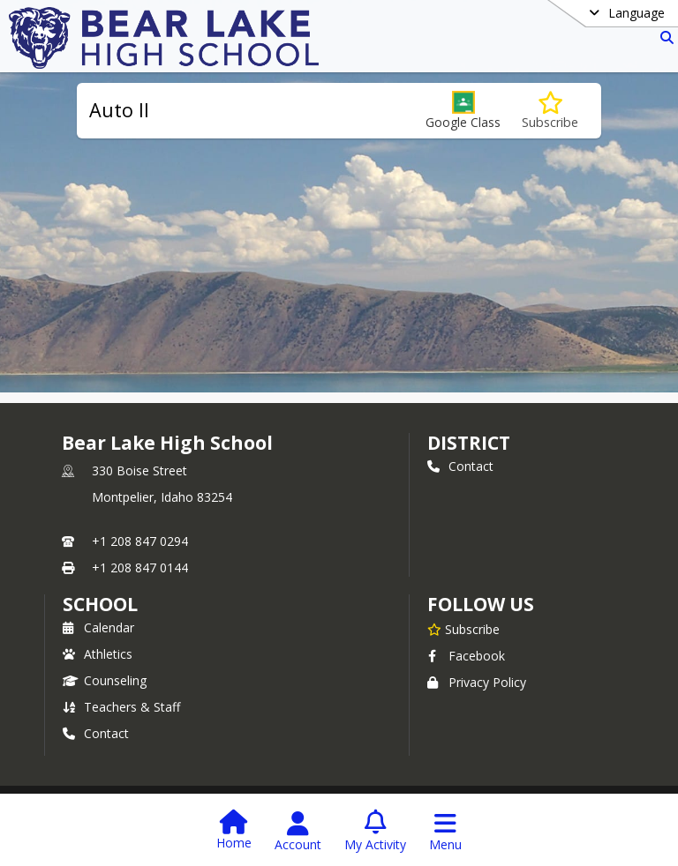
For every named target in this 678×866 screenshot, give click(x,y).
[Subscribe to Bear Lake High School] (463, 628)
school (100, 604)
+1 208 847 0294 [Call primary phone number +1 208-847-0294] (140, 541)
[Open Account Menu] (298, 832)
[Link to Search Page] (663, 37)
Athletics (97, 654)
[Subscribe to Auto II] (550, 110)
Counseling (105, 680)
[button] (463, 110)
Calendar (98, 627)
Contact (460, 466)
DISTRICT (468, 442)
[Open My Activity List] (375, 832)
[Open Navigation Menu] (445, 832)
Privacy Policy (476, 682)
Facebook (466, 655)
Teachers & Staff (121, 706)
